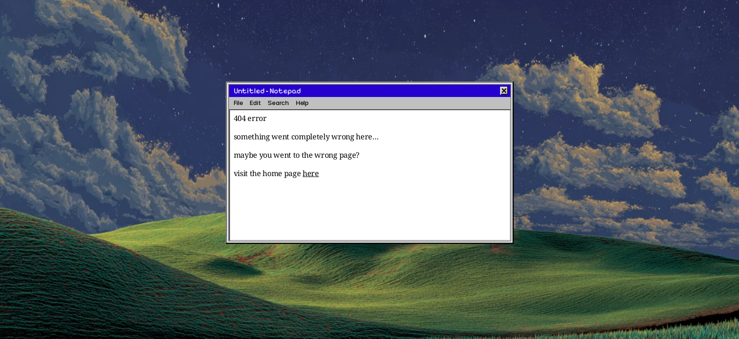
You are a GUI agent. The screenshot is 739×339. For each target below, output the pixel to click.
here (311, 173)
